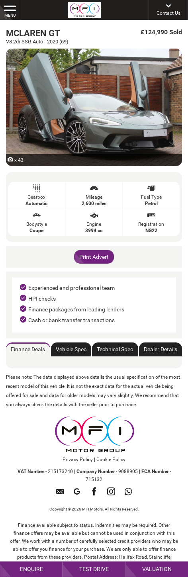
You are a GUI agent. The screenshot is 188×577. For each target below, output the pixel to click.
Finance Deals (28, 349)
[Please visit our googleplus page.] (77, 494)
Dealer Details (160, 349)
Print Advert (94, 257)
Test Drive (94, 569)
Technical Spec (115, 349)
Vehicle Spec (71, 349)
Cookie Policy (110, 459)
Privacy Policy (78, 459)
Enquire (31, 569)
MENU (10, 11)
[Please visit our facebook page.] (94, 494)
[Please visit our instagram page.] (111, 494)
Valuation (157, 569)
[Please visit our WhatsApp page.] (128, 494)
